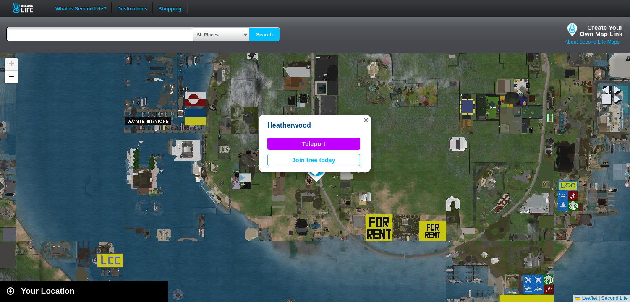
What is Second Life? (80, 8)
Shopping (169, 8)
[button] (366, 120)
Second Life (27, 7)
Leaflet (586, 298)
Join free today (313, 160)
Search (264, 35)
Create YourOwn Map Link (601, 30)
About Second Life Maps (592, 42)
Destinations (132, 8)
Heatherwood (289, 125)
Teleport (314, 144)
